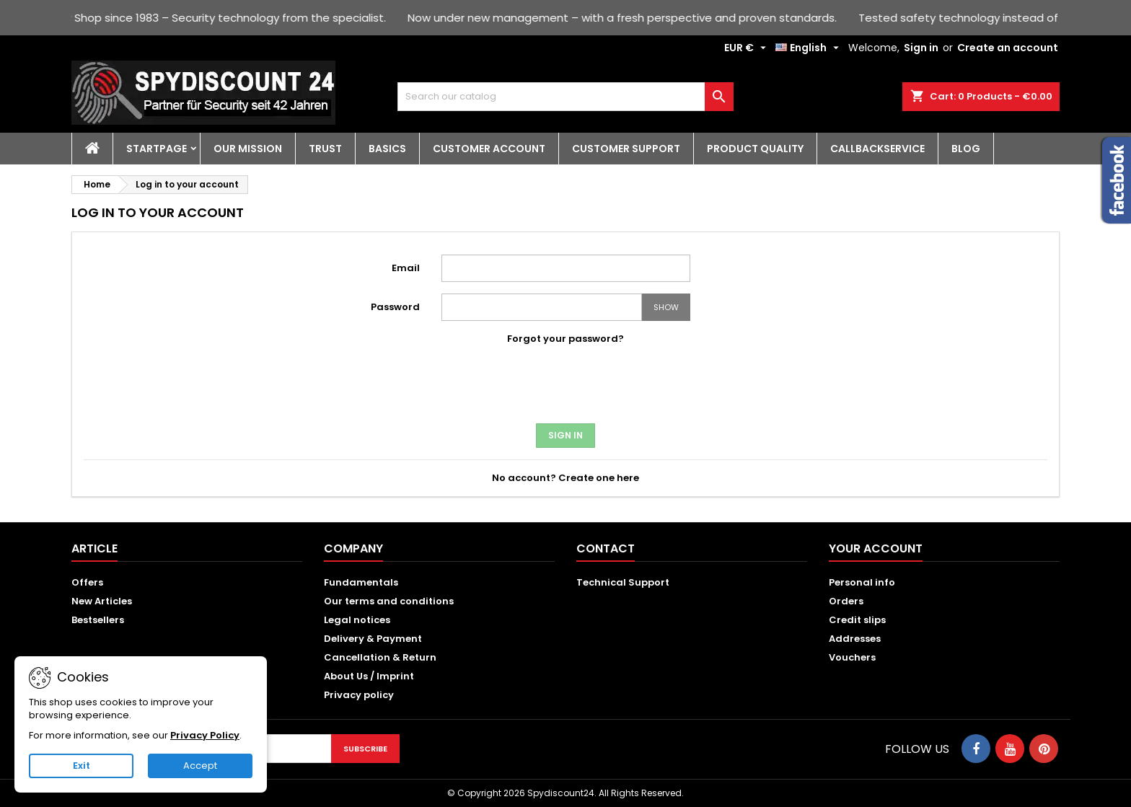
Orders (846, 601)
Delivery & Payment (373, 638)
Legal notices (357, 620)
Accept (200, 765)
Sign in (921, 47)
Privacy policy (359, 695)
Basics (387, 148)
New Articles (101, 601)
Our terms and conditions (389, 601)
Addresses (855, 638)
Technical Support (622, 582)
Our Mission (248, 148)
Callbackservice (877, 148)
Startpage (156, 148)
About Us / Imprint (369, 676)
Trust (325, 148)
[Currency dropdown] (747, 47)
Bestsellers (97, 620)
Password (395, 307)
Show (666, 307)
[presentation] (565, 388)
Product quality (755, 148)
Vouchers (852, 657)
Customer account (489, 148)
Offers (87, 582)
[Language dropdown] (808, 47)
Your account (876, 548)
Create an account (1007, 47)
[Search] (565, 96)
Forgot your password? (565, 338)
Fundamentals (361, 582)
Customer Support (626, 148)
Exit (81, 765)
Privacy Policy (204, 735)
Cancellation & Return (380, 657)
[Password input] (541, 307)
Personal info (862, 582)
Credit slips (857, 620)
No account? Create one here (565, 478)
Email (406, 268)
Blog (965, 148)
